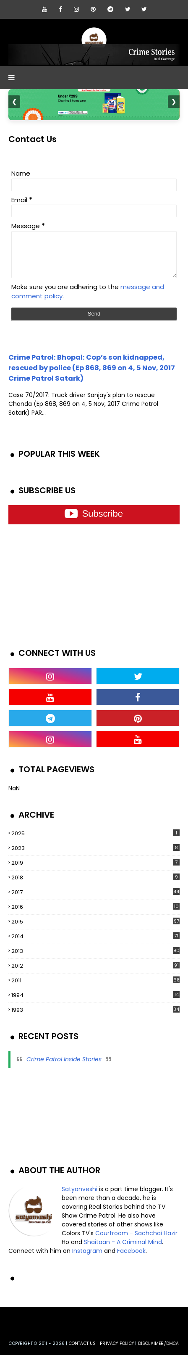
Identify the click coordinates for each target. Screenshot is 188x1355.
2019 (95, 863)
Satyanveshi (79, 1189)
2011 (95, 980)
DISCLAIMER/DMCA (158, 1343)
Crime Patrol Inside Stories (64, 1059)
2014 (95, 936)
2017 (95, 892)
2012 (95, 966)
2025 (95, 833)
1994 (95, 995)
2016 (95, 907)
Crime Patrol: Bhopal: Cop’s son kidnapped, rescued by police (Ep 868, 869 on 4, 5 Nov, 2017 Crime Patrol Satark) (91, 368)
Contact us (82, 1343)
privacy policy (117, 1343)
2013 (95, 951)
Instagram (87, 1251)
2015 (95, 922)
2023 (95, 848)
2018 (95, 877)
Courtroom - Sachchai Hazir (136, 1233)
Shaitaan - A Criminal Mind (123, 1242)
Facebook (131, 1251)
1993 (95, 1010)
